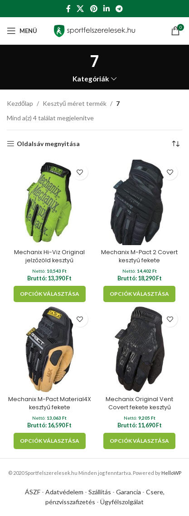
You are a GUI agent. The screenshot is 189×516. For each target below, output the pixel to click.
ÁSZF (32, 492)
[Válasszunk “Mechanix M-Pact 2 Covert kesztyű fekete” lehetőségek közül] (139, 294)
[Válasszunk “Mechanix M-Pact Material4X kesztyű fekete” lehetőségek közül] (50, 441)
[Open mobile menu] (22, 31)
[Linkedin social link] (106, 8)
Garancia (128, 492)
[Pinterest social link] (93, 8)
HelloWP (171, 473)
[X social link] (80, 8)
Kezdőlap (20, 103)
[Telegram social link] (119, 8)
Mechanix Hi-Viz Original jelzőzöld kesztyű (49, 256)
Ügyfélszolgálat (122, 502)
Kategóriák (91, 79)
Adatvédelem (64, 492)
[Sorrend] (175, 144)
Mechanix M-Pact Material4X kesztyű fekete (49, 403)
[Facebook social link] (68, 8)
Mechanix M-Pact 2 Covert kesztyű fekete (139, 256)
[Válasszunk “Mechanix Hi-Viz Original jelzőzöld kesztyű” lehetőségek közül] (50, 294)
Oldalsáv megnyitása (48, 143)
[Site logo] (94, 30)
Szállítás (99, 492)
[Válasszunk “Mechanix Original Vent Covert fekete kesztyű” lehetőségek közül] (139, 441)
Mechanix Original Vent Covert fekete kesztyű (139, 403)
